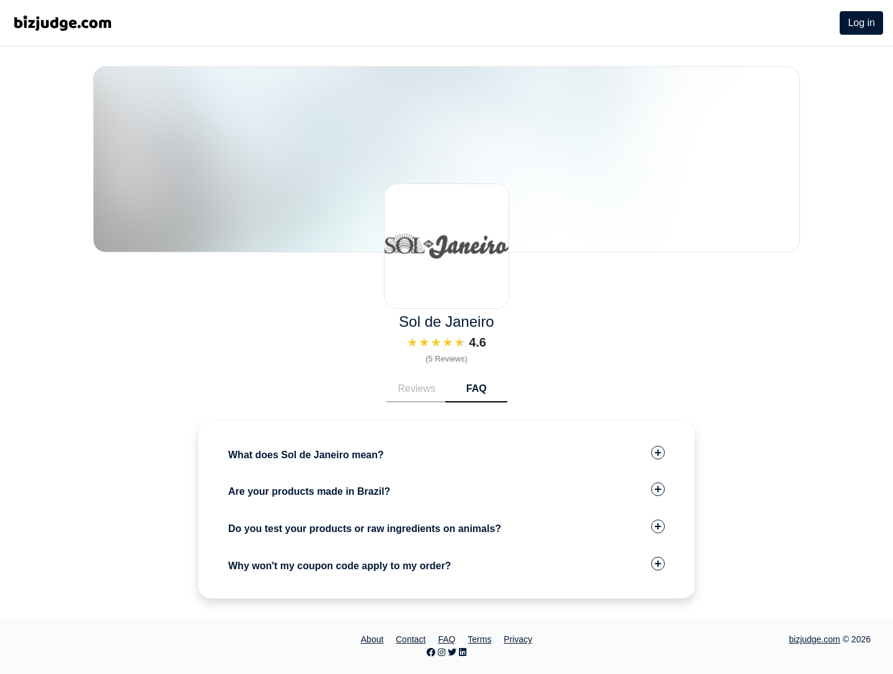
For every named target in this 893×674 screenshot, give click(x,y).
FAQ (476, 388)
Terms (479, 639)
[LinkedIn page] (462, 652)
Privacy (518, 639)
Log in (861, 22)
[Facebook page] (431, 652)
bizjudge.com (814, 639)
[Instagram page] (441, 652)
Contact (410, 639)
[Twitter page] (452, 652)
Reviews (416, 388)
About (372, 639)
